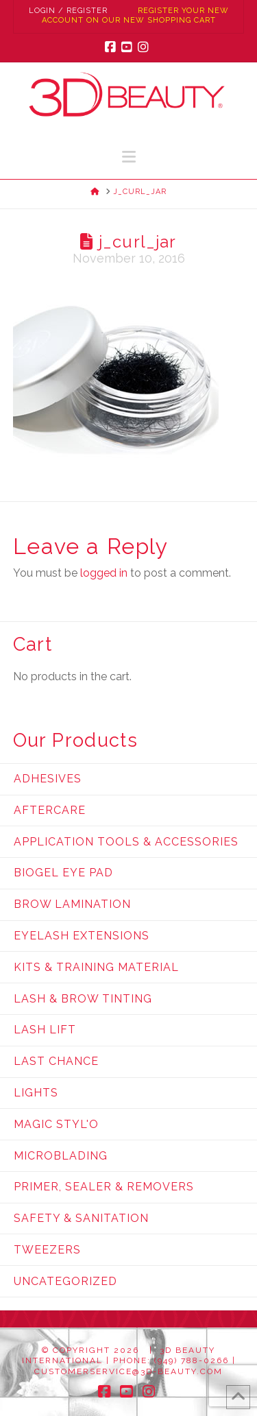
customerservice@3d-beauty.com (128, 1371)
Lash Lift (45, 1029)
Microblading (61, 1155)
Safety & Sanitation (81, 1218)
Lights (36, 1092)
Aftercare (50, 810)
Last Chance (56, 1061)
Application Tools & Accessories (126, 841)
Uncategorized (65, 1281)
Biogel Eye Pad (63, 872)
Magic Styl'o (56, 1124)
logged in (103, 572)
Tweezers (47, 1249)
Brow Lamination (72, 904)
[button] (129, 157)
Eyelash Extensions (81, 935)
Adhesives (48, 778)
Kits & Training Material (96, 967)
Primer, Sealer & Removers (104, 1186)
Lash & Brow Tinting (83, 998)
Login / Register (68, 10)
